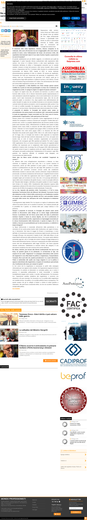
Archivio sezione (50, 360)
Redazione (34, 499)
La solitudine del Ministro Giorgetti (33, 330)
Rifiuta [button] (66, 18)
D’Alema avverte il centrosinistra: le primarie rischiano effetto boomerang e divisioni (37, 347)
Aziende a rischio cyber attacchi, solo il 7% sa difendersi (5, 43)
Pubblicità (34, 504)
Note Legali (34, 509)
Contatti (34, 502)
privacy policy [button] (52, 6)
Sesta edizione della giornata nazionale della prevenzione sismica (4, 53)
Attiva (57, 514)
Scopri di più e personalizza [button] (16, 18)
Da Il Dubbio (16, 288)
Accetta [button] (76, 18)
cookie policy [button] (21, 9)
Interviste (14, 26)
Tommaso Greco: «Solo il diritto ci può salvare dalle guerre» (38, 315)
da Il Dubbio (20, 26)
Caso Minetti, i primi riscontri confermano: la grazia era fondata (77, 433)
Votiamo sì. (64, 460)
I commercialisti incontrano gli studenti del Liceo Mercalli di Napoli (78, 442)
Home (1, 11)
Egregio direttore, (65, 454)
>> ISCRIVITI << (76, 512)
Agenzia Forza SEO (24, 518)
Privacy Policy (35, 507)
